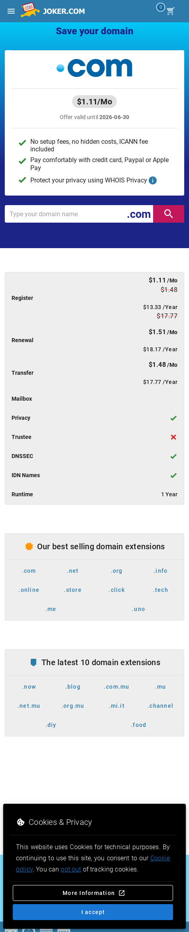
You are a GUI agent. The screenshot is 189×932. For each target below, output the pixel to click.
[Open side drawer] (11, 11)
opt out (71, 869)
